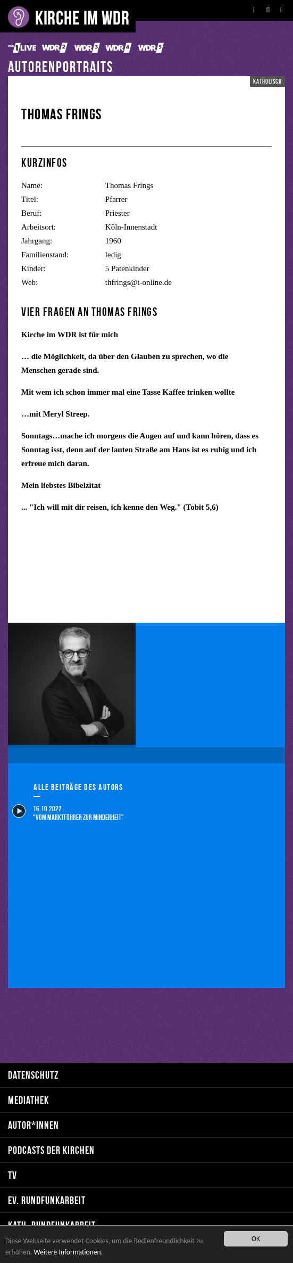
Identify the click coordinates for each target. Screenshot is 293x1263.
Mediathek (28, 1099)
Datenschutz (33, 1074)
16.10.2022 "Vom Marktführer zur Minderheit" (68, 812)
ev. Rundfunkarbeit (47, 1199)
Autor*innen (33, 1124)
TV (12, 1174)
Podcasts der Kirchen (51, 1149)
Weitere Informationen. (68, 1252)
